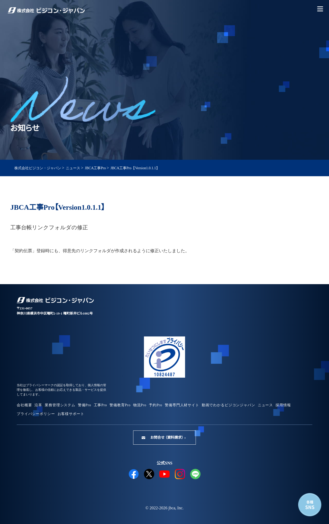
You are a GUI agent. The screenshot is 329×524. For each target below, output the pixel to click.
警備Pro (84, 405)
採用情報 (283, 405)
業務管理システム (60, 405)
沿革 (38, 405)
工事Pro (100, 405)
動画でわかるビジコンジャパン (228, 405)
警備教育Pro (119, 405)
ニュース (265, 405)
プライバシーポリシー (36, 414)
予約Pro (155, 405)
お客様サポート (71, 414)
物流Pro (140, 405)
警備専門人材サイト (182, 405)
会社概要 (24, 405)
